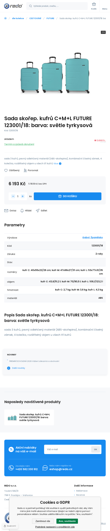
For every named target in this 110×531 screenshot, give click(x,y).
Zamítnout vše (43, 521)
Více (56, 163)
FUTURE (50, 18)
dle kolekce (18, 18)
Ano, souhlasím (67, 521)
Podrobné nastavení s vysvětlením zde (55, 527)
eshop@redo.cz (60, 469)
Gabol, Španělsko (92, 237)
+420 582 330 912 (26, 469)
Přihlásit (95, 449)
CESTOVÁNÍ (35, 18)
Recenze (80, 495)
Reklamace (82, 490)
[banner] (13, 6)
